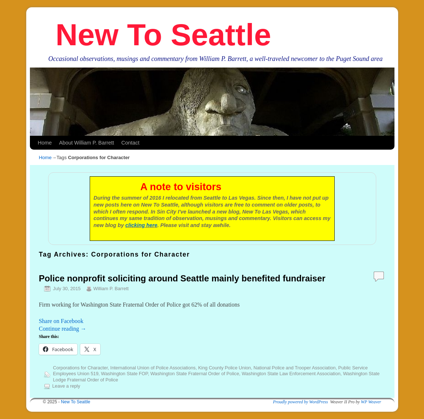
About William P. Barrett (86, 143)
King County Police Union (224, 367)
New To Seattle (163, 35)
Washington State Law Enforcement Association (291, 373)
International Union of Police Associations (153, 367)
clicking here (141, 225)
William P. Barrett (111, 288)
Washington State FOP (124, 373)
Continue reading (62, 329)
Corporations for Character (80, 367)
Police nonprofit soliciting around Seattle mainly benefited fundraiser (182, 278)
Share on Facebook (61, 321)
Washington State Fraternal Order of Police (194, 373)
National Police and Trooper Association (294, 367)
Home (45, 143)
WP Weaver (371, 401)
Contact (130, 143)
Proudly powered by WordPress (300, 401)
